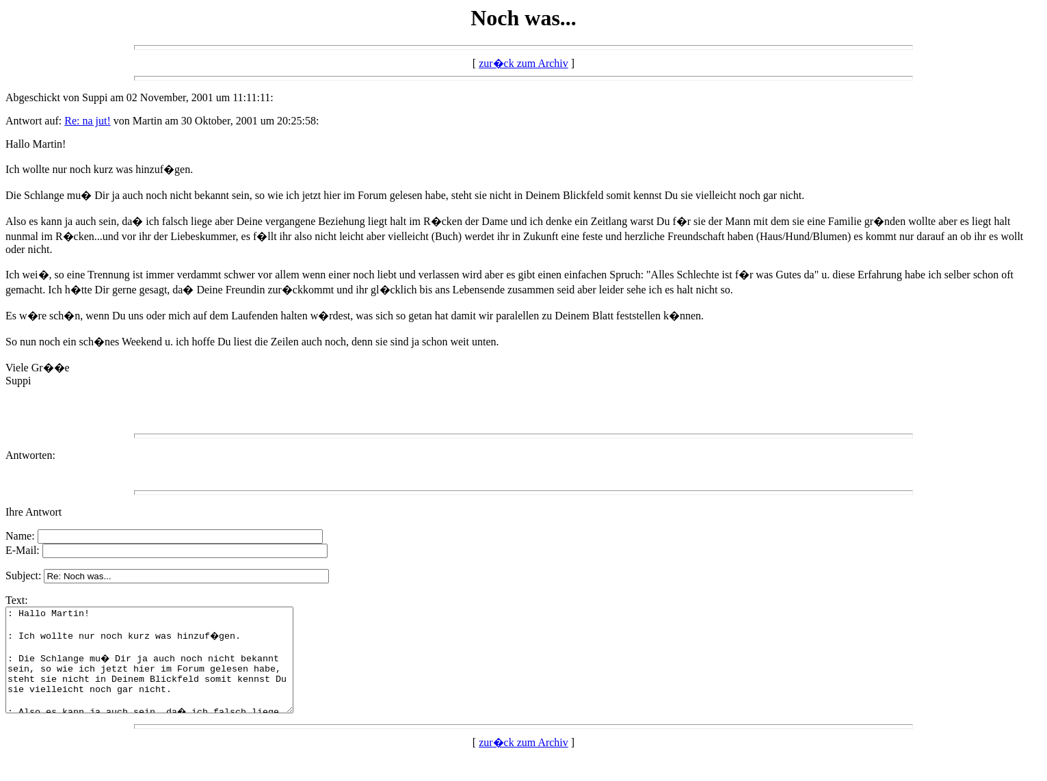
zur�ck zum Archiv (523, 63)
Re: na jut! (87, 121)
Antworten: (30, 455)
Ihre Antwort (33, 512)
